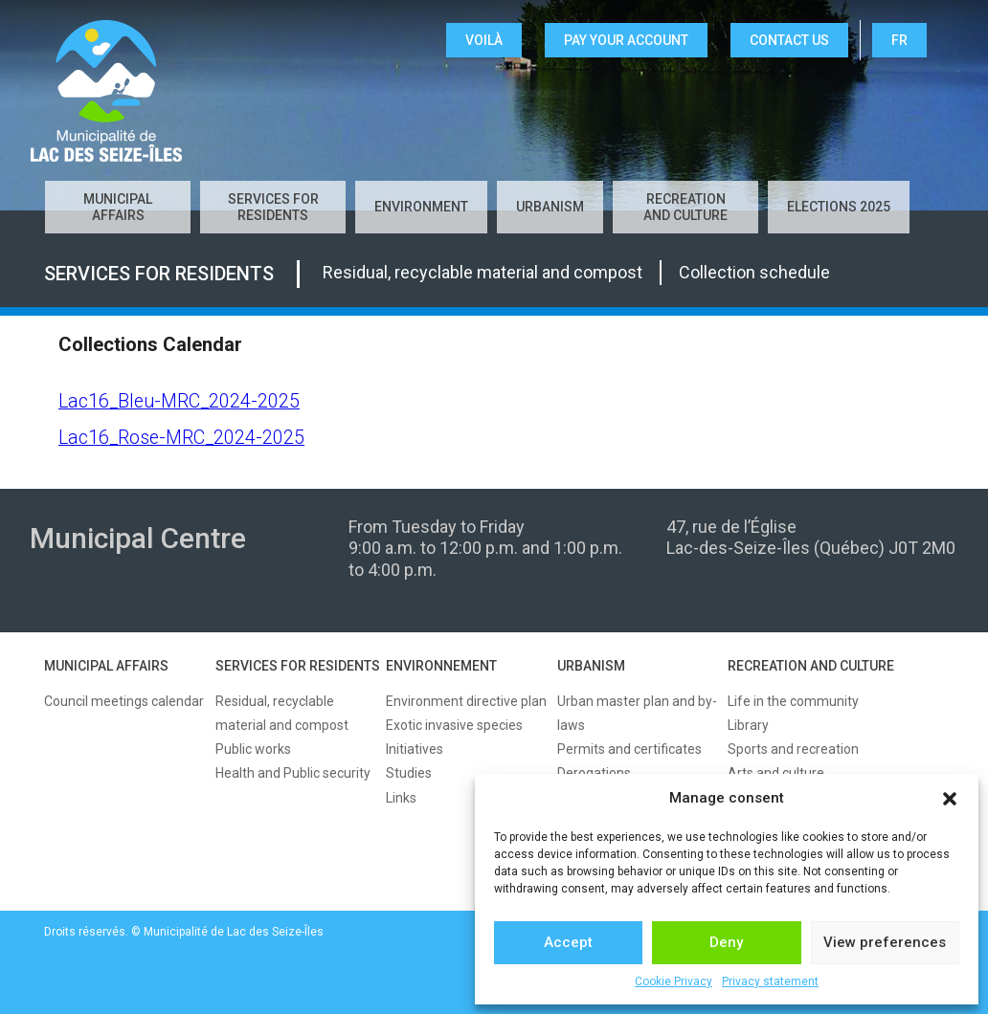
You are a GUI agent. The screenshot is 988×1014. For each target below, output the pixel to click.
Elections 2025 (838, 206)
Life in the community (793, 701)
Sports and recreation (793, 749)
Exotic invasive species (454, 725)
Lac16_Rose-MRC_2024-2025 (181, 438)
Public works (253, 749)
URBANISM (591, 665)
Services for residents (273, 207)
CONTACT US (789, 40)
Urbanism (550, 206)
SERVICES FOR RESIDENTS (297, 665)
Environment (421, 206)
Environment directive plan (466, 701)
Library (748, 725)
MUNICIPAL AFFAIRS (106, 665)
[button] (949, 798)
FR (899, 40)
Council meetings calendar (124, 701)
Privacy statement (770, 981)
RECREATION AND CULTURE (811, 665)
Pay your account (626, 40)
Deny (726, 942)
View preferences (884, 942)
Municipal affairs (117, 207)
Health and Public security (292, 773)
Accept (568, 942)
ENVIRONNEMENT (441, 665)
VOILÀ (484, 40)
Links (401, 797)
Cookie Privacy (673, 981)
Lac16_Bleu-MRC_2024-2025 (179, 401)
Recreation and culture (685, 207)
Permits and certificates (629, 749)
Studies (409, 773)
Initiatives (414, 749)
